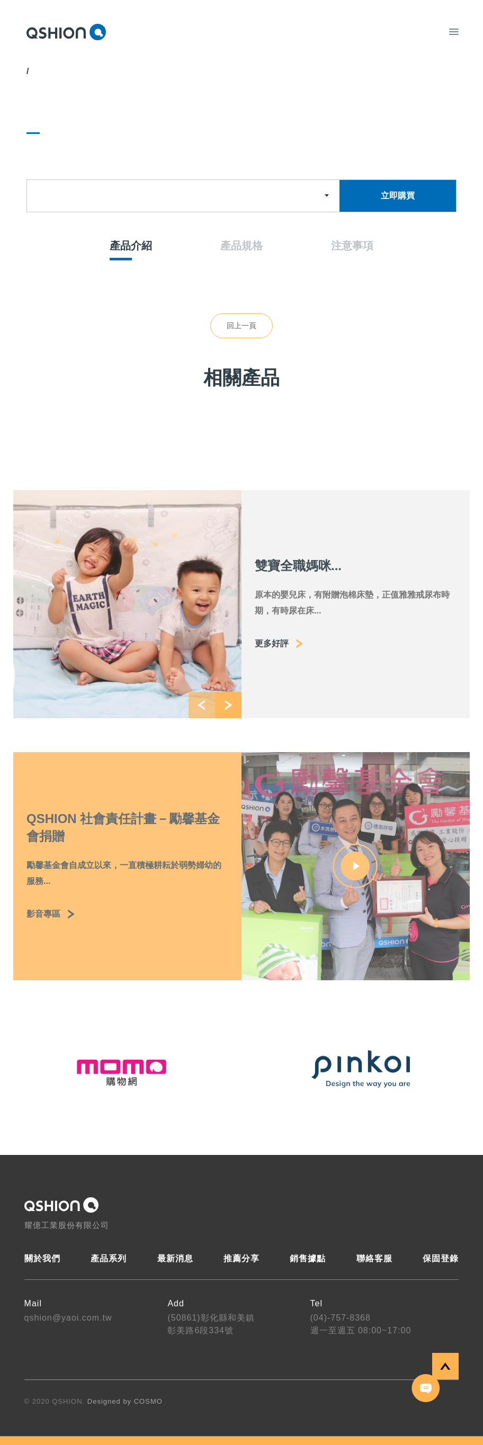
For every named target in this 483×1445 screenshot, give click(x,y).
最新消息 (175, 1258)
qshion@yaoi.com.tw (68, 1317)
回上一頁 (241, 325)
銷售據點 (308, 1258)
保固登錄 (441, 1258)
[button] (202, 720)
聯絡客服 (374, 1258)
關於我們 (42, 1258)
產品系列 (109, 1258)
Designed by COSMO (125, 1401)
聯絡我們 (426, 1388)
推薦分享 (241, 1258)
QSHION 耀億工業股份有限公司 (66, 32)
